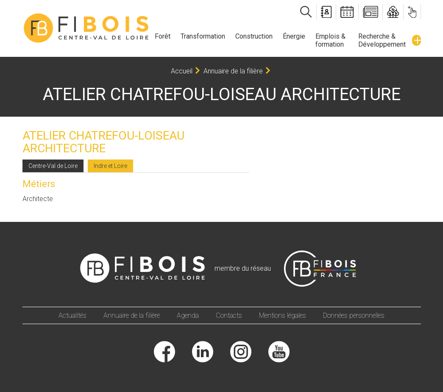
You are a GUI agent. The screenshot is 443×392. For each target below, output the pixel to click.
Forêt (162, 36)
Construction (254, 36)
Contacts (229, 315)
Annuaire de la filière (233, 71)
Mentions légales (282, 315)
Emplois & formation (330, 40)
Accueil (181, 71)
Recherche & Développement (382, 40)
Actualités (72, 315)
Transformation (203, 36)
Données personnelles (353, 315)
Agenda (188, 315)
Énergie (294, 36)
